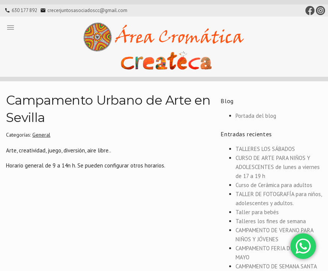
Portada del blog (256, 115)
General (41, 134)
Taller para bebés (257, 212)
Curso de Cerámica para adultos (274, 185)
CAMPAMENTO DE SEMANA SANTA (276, 266)
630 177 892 (24, 10)
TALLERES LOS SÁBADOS (265, 148)
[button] (11, 27)
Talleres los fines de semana (271, 221)
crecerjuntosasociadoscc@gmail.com (87, 10)
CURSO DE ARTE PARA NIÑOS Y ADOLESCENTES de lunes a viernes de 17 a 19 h (278, 167)
